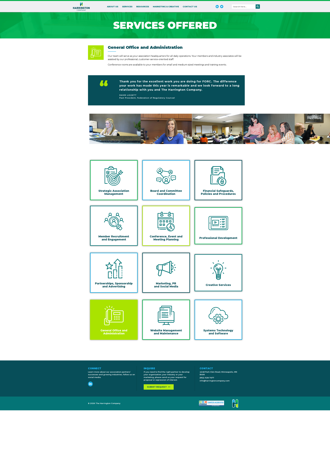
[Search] (258, 6)
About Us (112, 6)
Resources (142, 6)
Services (127, 6)
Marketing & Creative (166, 6)
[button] (91, 129)
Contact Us (190, 6)
